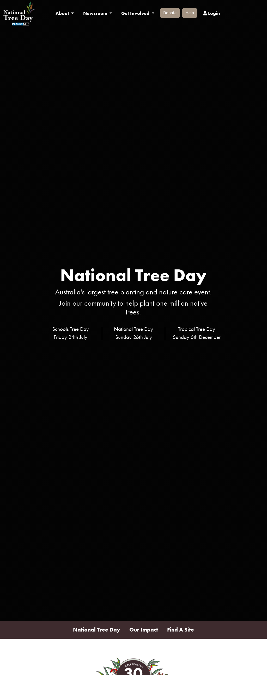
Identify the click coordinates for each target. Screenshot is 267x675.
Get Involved (135, 13)
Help (189, 12)
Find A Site (180, 629)
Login (211, 13)
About (63, 13)
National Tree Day (96, 629)
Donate (170, 12)
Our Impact (143, 629)
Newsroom (95, 13)
